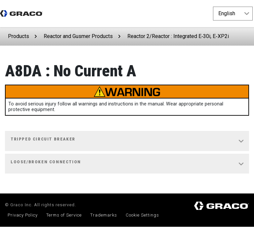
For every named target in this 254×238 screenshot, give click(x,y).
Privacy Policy (23, 215)
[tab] (127, 141)
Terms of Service (64, 215)
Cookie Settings (142, 215)
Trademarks (103, 215)
